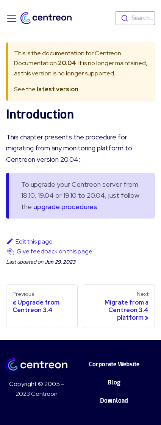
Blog (114, 382)
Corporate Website (114, 364)
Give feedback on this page (54, 251)
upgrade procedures (65, 206)
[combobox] (135, 18)
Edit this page (29, 241)
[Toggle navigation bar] (11, 18)
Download (114, 400)
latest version (57, 89)
